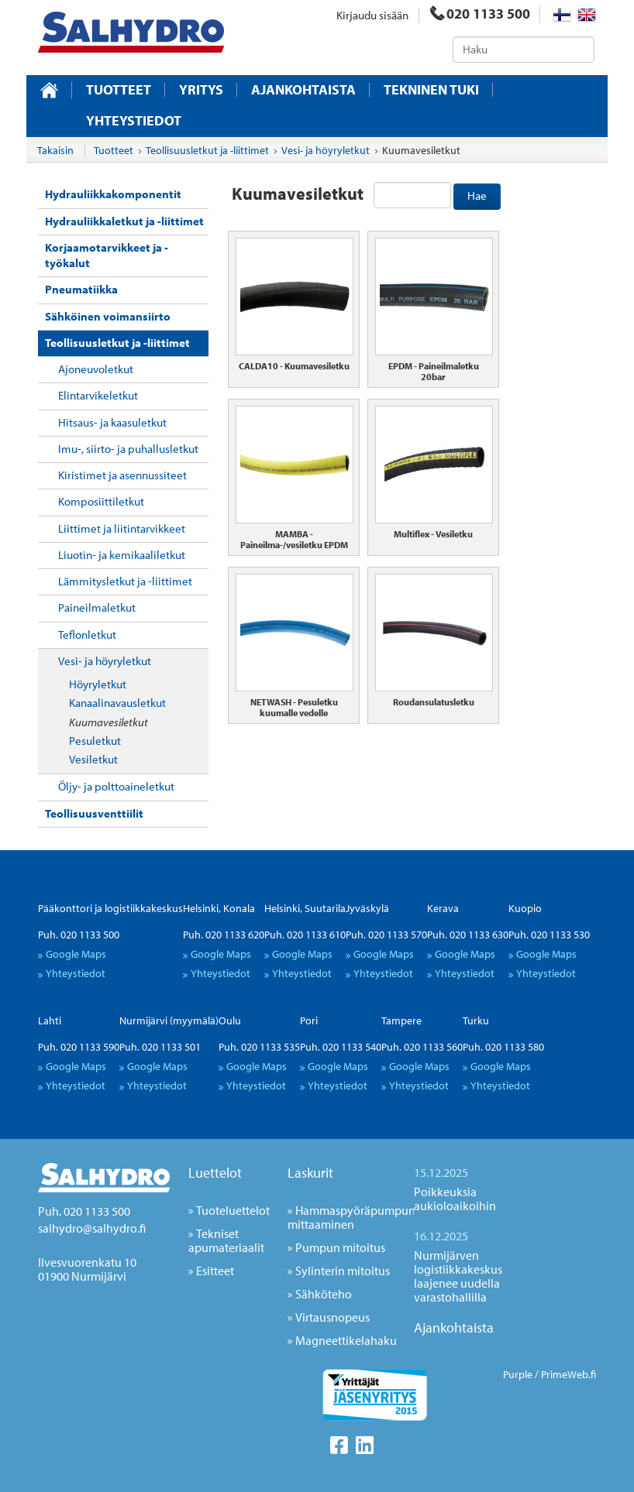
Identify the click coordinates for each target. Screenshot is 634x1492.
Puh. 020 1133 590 (78, 1047)
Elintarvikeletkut (98, 395)
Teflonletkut (87, 634)
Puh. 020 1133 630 (467, 935)
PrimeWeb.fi (568, 1374)
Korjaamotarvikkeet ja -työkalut (106, 255)
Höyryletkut (97, 684)
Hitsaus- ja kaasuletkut (112, 422)
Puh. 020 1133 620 (223, 935)
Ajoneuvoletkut (95, 369)
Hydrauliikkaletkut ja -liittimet (124, 221)
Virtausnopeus (332, 1317)
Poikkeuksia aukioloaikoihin (455, 1198)
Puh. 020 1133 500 (78, 935)
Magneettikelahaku (346, 1340)
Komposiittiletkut (101, 501)
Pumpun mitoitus (340, 1247)
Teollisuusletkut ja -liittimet (117, 342)
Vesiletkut (93, 759)
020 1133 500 (480, 13)
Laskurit (310, 1173)
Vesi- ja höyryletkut (104, 660)
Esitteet (215, 1270)
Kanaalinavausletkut (117, 702)
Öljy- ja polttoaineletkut (116, 786)
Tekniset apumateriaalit (226, 1240)
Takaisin (55, 150)
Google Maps (76, 954)
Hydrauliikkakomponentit (113, 194)
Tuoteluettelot (233, 1210)
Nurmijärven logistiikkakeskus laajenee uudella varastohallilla (458, 1276)
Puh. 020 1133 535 (259, 1047)
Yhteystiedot (133, 121)
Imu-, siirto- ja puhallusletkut (128, 448)
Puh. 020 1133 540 (340, 1047)
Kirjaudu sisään (372, 15)
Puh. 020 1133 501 (160, 1047)
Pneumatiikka (81, 289)
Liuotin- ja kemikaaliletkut (121, 554)
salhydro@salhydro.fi (92, 1228)
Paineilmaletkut (97, 607)
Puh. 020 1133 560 (422, 1047)
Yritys (201, 90)
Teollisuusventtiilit (94, 813)
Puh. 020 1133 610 (305, 935)
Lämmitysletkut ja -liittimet (125, 581)
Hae (477, 195)
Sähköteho (323, 1294)
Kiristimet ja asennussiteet (122, 475)
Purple (517, 1374)
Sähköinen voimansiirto (108, 316)
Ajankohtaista (303, 90)
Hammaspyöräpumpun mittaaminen (351, 1217)
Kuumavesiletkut (108, 722)
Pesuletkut (95, 740)
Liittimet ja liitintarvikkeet (121, 528)
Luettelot (215, 1173)
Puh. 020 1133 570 (386, 935)
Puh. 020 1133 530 (549, 935)
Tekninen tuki (431, 90)
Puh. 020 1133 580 (503, 1047)
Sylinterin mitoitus (342, 1270)
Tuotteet (118, 90)
